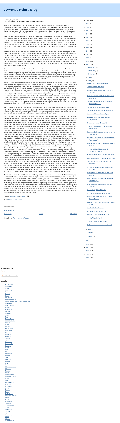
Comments (6, 275)
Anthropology (9, 284)
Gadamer (8, 336)
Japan (7, 357)
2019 (88, 47)
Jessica (7, 361)
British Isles (8, 297)
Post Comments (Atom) (21, 218)
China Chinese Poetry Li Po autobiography (17, 301)
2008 (88, 258)
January (90, 236)
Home (41, 214)
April (89, 229)
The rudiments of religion (95, 87)
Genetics (10, 199)
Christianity (8, 303)
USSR (7, 417)
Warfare (7, 419)
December (91, 67)
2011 (88, 247)
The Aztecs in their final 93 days (98, 107)
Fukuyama (8, 334)
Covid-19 (7, 311)
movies (7, 372)
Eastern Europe (9, 319)
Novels (7, 378)
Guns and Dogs (9, 344)
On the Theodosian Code (95, 218)
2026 (88, 24)
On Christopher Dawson (95, 208)
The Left (7, 411)
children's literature (10, 299)
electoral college (10, 320)
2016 (88, 58)
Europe (7, 324)
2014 (88, 64)
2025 (88, 27)
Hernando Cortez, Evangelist (97, 123)
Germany (8, 340)
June (89, 77)
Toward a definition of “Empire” (97, 221)
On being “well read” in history (97, 211)
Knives (7, 363)
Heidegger (8, 346)
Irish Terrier (8, 353)
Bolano (7, 296)
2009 (88, 254)
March (90, 233)
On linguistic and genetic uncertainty (99, 193)
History (16, 199)
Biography (8, 292)
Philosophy (8, 384)
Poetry (7, 392)
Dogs (6, 317)
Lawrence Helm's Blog (20, 9)
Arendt (7, 288)
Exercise (7, 326)
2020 (88, 44)
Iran (6, 351)
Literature (8, 369)
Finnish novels (9, 328)
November (91, 70)
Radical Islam (9, 394)
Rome (7, 397)
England (7, 322)
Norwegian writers (10, 376)
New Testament (9, 374)
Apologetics (8, 286)
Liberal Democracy (10, 367)
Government (8, 342)
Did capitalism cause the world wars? (99, 225)
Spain (20, 199)
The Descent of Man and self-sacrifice (100, 110)
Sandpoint (8, 403)
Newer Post (8, 214)
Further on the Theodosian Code (98, 215)
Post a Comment (9, 210)
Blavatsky (8, 294)
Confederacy (9, 309)
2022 (88, 37)
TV (6, 413)
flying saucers (9, 330)
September (91, 74)
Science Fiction (9, 405)
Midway (7, 370)
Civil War (7, 307)
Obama (7, 380)
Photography (9, 386)
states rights (8, 409)
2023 (88, 34)
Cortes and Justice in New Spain (98, 114)
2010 (88, 251)
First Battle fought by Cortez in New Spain (101, 158)
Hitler (6, 349)
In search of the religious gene (97, 83)
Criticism (7, 315)
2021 (88, 41)
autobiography (9, 290)
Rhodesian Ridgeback (11, 395)
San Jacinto (8, 401)
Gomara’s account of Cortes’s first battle (100, 155)
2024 (88, 30)
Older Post (73, 214)
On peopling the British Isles (96, 190)
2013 (88, 240)
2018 (88, 51)
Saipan (7, 399)
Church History (9, 305)
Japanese (8, 359)
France (7, 332)
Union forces (9, 415)
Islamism (7, 355)
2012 (88, 244)
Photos (7, 388)
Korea (7, 365)
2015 (88, 61)
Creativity (8, 313)
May (89, 81)
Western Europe (10, 420)
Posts (4, 271)
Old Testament (9, 382)
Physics (7, 390)
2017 (88, 54)
